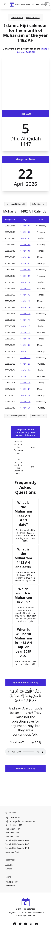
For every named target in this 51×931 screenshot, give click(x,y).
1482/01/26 (25, 382)
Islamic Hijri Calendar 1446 (17, 840)
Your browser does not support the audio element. (25, 751)
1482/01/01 (25, 225)
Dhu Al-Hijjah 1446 (13, 825)
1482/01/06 (25, 257)
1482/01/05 (25, 251)
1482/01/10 (25, 282)
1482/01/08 (25, 269)
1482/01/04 (25, 244)
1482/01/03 (25, 238)
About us (9, 865)
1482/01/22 (25, 357)
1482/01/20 (25, 345)
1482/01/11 (25, 288)
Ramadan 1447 (12, 832)
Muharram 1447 (12, 829)
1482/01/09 (25, 276)
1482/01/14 (25, 307)
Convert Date (17, 17)
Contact (8, 868)
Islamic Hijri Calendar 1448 (17, 848)
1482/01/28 (25, 395)
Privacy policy (11, 881)
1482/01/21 (25, 351)
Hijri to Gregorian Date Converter (20, 821)
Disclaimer (10, 885)
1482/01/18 (25, 332)
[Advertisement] (25, 83)
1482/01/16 (25, 320)
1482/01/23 (25, 364)
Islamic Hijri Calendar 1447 (17, 844)
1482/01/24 (25, 370)
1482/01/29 (25, 401)
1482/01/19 (25, 338)
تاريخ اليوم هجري (12, 851)
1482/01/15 (25, 313)
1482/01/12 (25, 294)
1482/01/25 (25, 376)
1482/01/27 (25, 389)
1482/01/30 (25, 407)
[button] (4, 4)
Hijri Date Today (33, 17)
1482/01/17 (25, 326)
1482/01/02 (25, 232)
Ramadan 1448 (12, 836)
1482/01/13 (25, 301)
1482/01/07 (25, 263)
